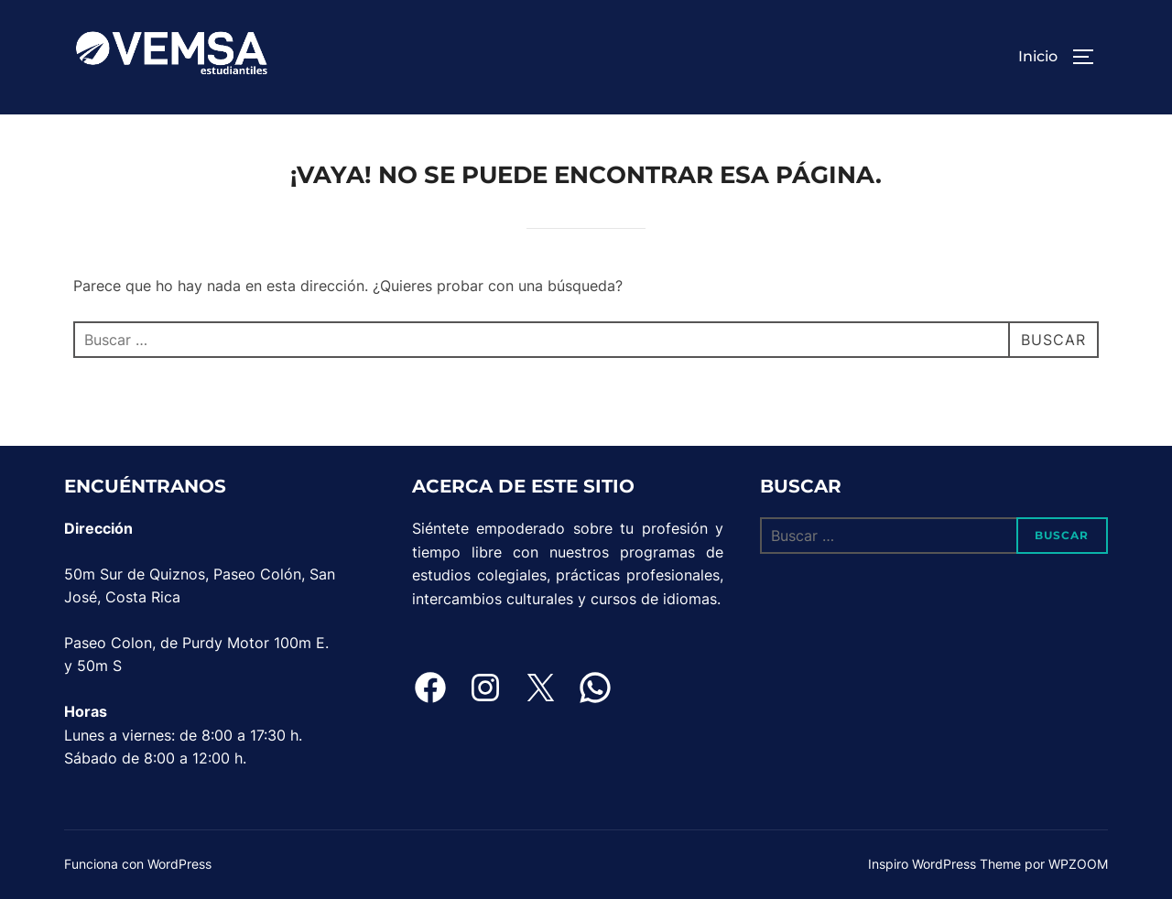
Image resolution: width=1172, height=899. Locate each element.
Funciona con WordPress (138, 864)
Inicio (1038, 56)
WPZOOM (1078, 864)
